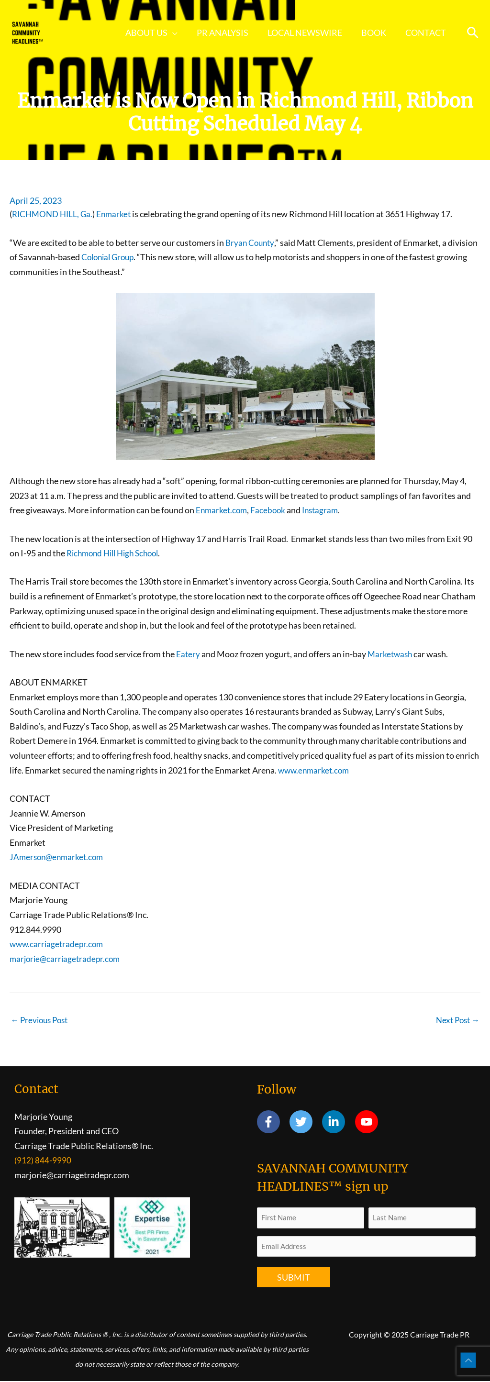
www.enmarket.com (315, 770)
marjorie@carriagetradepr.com (67, 958)
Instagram (324, 510)
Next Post (456, 1020)
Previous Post (41, 1020)
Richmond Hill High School (117, 553)
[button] (472, 32)
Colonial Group (109, 257)
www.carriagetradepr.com (58, 944)
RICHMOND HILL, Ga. (54, 214)
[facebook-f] (272, 1122)
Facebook (271, 510)
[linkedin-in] (337, 1122)
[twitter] (305, 1122)
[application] (181, 32)
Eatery (188, 654)
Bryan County (251, 242)
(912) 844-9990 (42, 1161)
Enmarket (118, 214)
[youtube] (368, 1122)
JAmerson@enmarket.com (58, 856)
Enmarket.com (222, 510)
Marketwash (391, 654)
